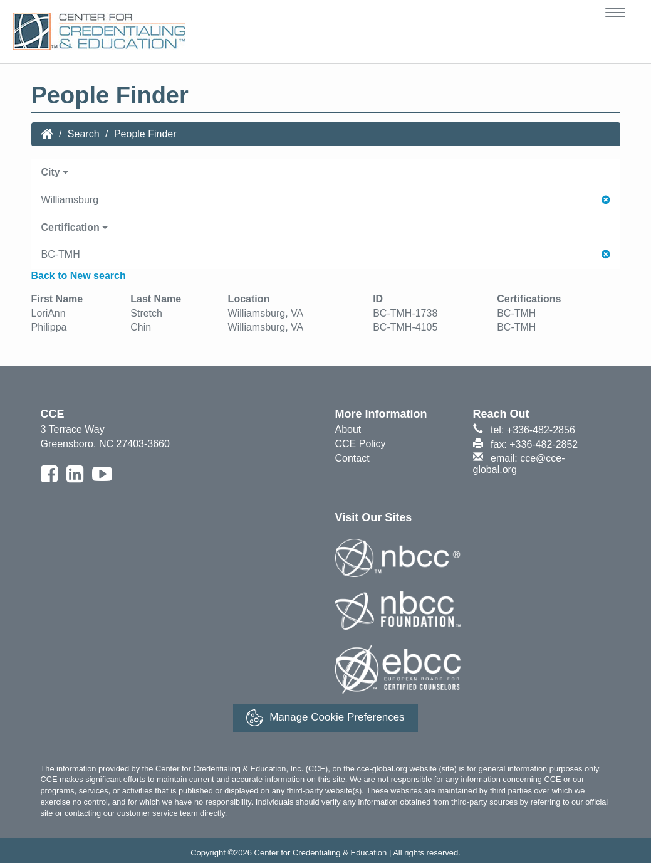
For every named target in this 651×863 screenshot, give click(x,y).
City (55, 172)
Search (84, 134)
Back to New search (78, 275)
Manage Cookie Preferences (325, 717)
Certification (74, 227)
